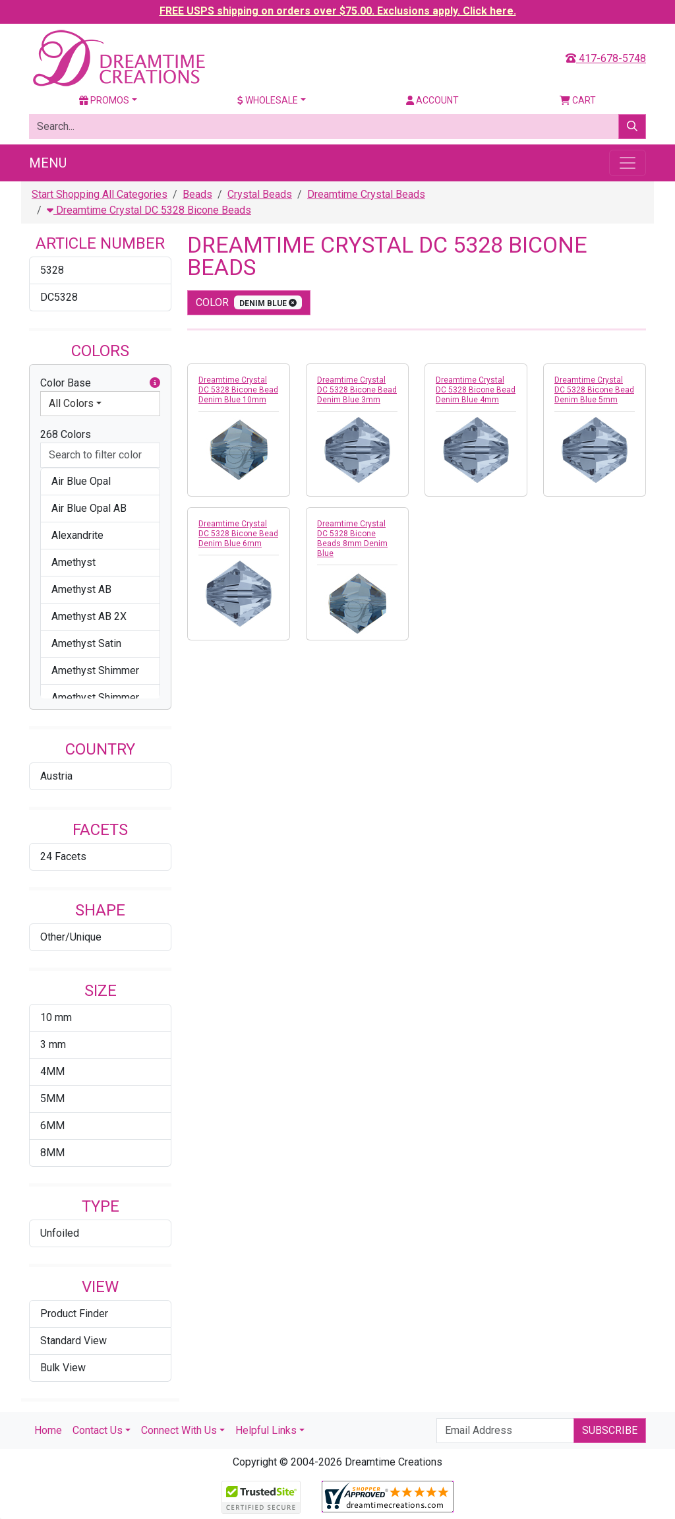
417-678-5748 (606, 58)
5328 (52, 270)
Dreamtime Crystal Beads (366, 194)
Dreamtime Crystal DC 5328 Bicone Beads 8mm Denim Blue (352, 538)
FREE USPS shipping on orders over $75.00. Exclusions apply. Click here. (338, 11)
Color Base (100, 383)
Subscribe (609, 1430)
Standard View (73, 1340)
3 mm (53, 1044)
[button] (155, 383)
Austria (56, 776)
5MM (52, 1098)
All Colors (71, 403)
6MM (52, 1125)
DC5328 (59, 297)
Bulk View (63, 1367)
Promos (104, 100)
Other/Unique (71, 937)
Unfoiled (59, 1233)
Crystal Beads (259, 194)
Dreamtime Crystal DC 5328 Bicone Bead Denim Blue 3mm (357, 389)
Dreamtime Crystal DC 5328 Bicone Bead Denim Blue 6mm (238, 533)
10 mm (56, 1017)
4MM (52, 1071)
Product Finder (74, 1313)
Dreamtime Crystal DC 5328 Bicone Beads (149, 210)
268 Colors (65, 434)
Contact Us (98, 1430)
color (249, 302)
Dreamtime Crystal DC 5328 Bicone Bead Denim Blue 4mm (475, 389)
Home (48, 1430)
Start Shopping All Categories (99, 194)
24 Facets (63, 856)
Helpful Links (266, 1430)
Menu (48, 163)
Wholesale (267, 100)
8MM (52, 1152)
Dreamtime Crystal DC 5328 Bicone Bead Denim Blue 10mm (238, 389)
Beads (197, 194)
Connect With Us (179, 1430)
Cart (578, 100)
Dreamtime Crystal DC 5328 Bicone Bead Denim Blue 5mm (594, 389)
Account (432, 100)
